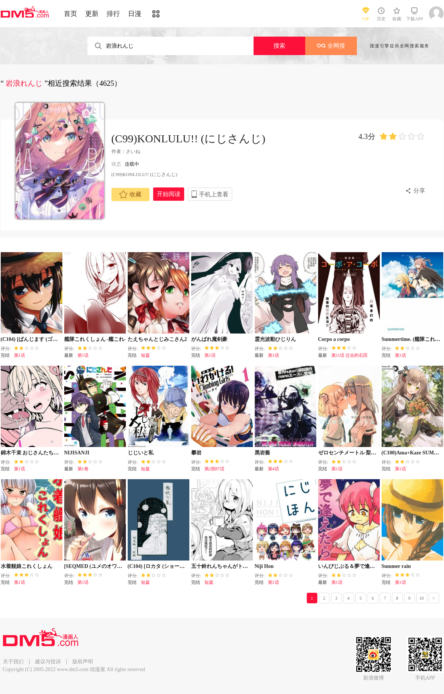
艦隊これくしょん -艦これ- (95, 339)
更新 (92, 13)
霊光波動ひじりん (275, 339)
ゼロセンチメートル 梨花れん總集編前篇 (365, 453)
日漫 (134, 13)
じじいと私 (141, 453)
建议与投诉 (48, 661)
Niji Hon (264, 566)
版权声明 (82, 661)
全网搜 (331, 46)
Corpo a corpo (334, 339)
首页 (70, 13)
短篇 (145, 355)
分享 (419, 190)
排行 (113, 13)
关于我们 (13, 661)
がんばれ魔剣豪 (209, 339)
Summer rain (396, 566)
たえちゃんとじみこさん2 (157, 339)
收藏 (130, 194)
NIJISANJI (76, 453)
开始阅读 (168, 194)
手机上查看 (213, 194)
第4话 (273, 468)
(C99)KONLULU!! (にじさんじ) (188, 138)
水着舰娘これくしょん (26, 566)
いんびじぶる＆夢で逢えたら (351, 566)
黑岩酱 (262, 453)
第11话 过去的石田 (349, 355)
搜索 (279, 46)
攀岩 (196, 453)
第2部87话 (214, 468)
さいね (133, 151)
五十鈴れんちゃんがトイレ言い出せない (237, 566)
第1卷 (83, 468)
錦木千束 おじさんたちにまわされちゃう (48, 453)
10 (421, 598)
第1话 (19, 355)
